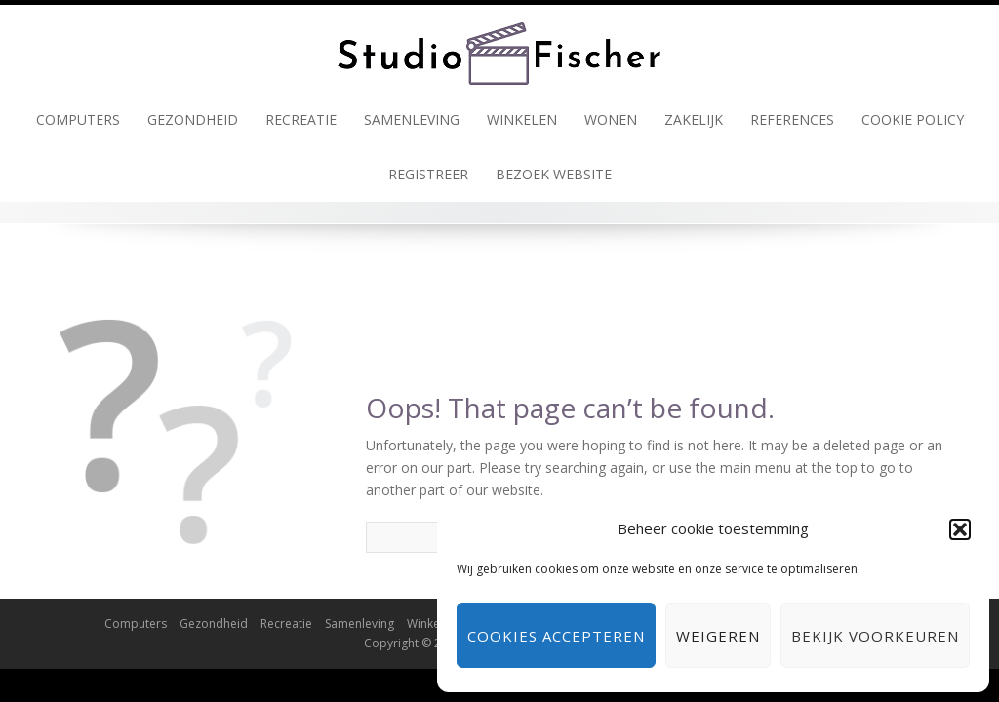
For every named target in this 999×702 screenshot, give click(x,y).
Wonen (610, 119)
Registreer (428, 174)
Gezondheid (192, 119)
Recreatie (301, 119)
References (792, 119)
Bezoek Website (554, 174)
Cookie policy (912, 119)
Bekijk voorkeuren (875, 635)
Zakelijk (693, 119)
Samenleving (412, 119)
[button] (960, 529)
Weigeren (718, 635)
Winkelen (522, 119)
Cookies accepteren (556, 635)
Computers (78, 119)
